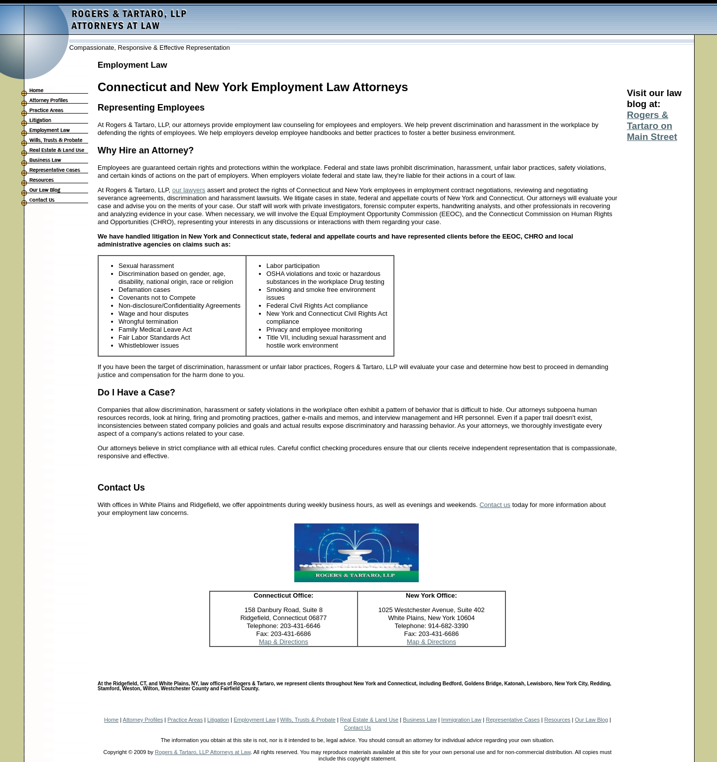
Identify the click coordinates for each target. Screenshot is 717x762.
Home (111, 720)
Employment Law (254, 720)
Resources (557, 720)
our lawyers (188, 190)
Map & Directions (283, 641)
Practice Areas (185, 720)
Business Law (420, 720)
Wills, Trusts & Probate (308, 720)
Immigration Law (461, 720)
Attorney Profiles (143, 720)
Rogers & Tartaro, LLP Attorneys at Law (202, 752)
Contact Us (357, 728)
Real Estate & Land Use (369, 720)
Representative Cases (513, 720)
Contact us (494, 504)
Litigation (218, 720)
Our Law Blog (591, 720)
